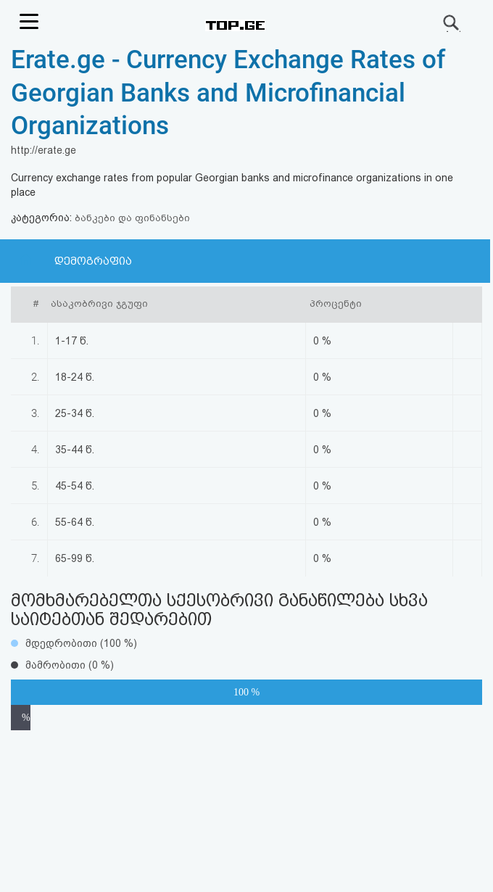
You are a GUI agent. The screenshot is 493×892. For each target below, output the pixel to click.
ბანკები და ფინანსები (132, 217)
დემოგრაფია (93, 261)
